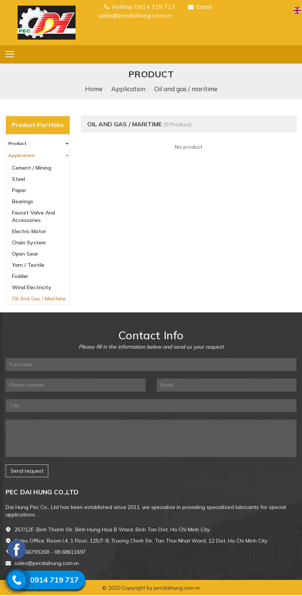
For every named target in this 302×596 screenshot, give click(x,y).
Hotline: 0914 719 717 (139, 6)
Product (17, 143)
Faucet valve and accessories (33, 216)
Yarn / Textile (28, 265)
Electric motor (29, 231)
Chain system (29, 242)
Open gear (25, 253)
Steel (18, 179)
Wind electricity (31, 287)
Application (128, 89)
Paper (19, 190)
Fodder (20, 276)
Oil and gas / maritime (39, 298)
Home (94, 89)
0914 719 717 (54, 579)
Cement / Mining (31, 167)
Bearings (22, 201)
